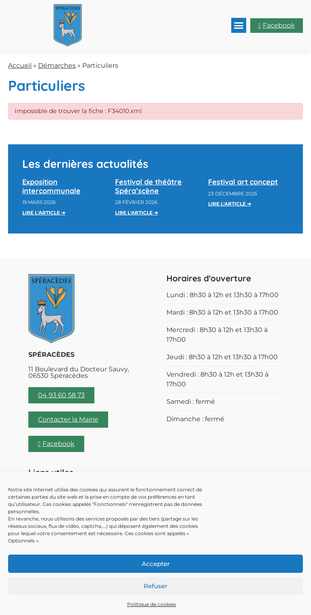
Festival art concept (243, 181)
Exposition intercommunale (51, 186)
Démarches (57, 65)
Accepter (156, 564)
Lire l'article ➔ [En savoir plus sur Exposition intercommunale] (43, 213)
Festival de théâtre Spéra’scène (148, 186)
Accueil (20, 65)
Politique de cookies (151, 604)
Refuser (155, 586)
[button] (239, 25)
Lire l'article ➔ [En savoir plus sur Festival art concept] (229, 204)
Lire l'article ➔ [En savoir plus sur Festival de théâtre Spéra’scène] (136, 213)
